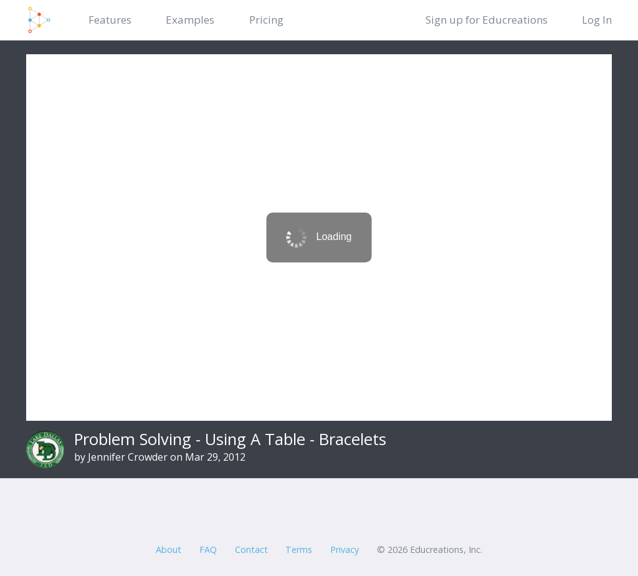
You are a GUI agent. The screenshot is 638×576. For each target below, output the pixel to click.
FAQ (208, 549)
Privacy (344, 549)
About (168, 549)
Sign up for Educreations (487, 19)
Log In (597, 19)
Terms (298, 549)
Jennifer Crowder (128, 457)
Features (109, 19)
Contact (251, 549)
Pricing (266, 19)
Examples (190, 19)
